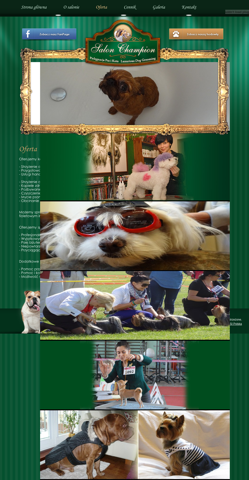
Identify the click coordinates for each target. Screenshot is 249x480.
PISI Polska (234, 324)
